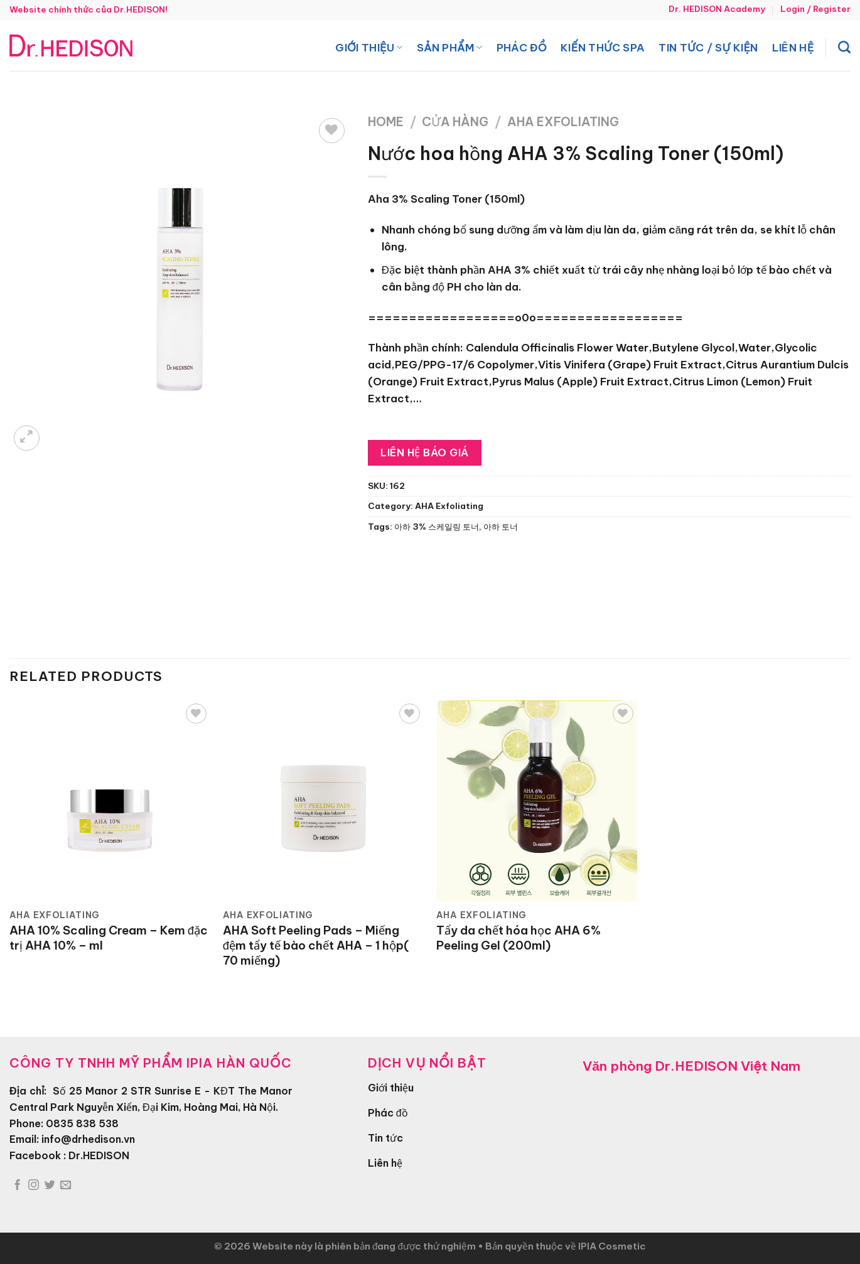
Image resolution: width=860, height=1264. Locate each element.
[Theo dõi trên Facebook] (17, 1185)
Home (386, 121)
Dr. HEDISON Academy (717, 9)
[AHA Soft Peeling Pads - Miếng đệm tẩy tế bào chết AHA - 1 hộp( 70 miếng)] (323, 800)
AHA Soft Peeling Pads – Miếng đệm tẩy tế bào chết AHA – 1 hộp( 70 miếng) (316, 945)
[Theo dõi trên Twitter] (50, 1185)
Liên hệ (793, 47)
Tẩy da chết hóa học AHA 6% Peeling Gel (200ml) (518, 938)
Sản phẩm (450, 47)
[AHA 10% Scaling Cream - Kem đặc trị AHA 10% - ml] (109, 800)
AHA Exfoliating (563, 121)
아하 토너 (500, 527)
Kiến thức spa (603, 47)
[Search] (844, 47)
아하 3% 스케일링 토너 (436, 527)
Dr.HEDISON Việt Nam (727, 1066)
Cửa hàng (455, 121)
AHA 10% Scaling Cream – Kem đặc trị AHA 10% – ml (108, 938)
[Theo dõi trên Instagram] (33, 1185)
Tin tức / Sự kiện (708, 47)
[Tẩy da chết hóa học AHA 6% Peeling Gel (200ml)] (536, 800)
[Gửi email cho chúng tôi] (65, 1185)
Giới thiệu (368, 47)
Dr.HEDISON (98, 1155)
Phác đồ (522, 47)
